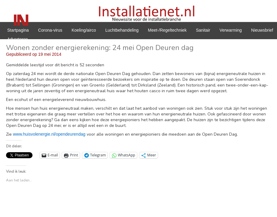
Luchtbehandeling (122, 30)
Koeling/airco (84, 30)
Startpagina (18, 30)
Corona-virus (50, 30)
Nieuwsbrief (262, 30)
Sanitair (203, 30)
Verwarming (230, 30)
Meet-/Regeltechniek (167, 30)
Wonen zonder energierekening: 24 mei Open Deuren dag (100, 47)
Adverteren (17, 39)
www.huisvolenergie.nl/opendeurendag (49, 134)
